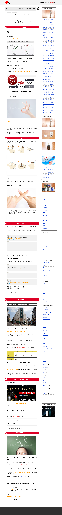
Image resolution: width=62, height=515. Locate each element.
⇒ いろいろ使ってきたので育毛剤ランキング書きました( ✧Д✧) (17, 485)
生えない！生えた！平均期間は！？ (48, 40)
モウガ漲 (44, 218)
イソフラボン (45, 354)
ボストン (44, 236)
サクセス (44, 225)
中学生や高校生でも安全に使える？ (48, 79)
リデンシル (44, 336)
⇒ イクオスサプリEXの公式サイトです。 (48, 134)
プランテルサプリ (45, 244)
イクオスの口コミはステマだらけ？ (48, 45)
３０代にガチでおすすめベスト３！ (48, 174)
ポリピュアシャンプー (46, 273)
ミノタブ (44, 291)
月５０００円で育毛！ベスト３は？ (48, 169)
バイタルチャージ (45, 228)
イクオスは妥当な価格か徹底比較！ (48, 66)
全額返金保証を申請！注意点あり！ (48, 71)
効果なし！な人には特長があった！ (48, 37)
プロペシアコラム (45, 385)
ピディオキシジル (45, 335)
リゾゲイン (44, 223)
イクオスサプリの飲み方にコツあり (48, 50)
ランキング (44, 361)
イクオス (44, 362)
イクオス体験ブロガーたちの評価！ (48, 42)
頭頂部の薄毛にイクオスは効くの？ (48, 29)
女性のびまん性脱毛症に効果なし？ (48, 81)
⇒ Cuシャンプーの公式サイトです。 (48, 146)
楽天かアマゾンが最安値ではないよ (48, 61)
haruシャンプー (45, 267)
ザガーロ (44, 286)
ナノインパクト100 (46, 213)
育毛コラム (44, 390)
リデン (44, 212)
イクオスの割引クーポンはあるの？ (48, 68)
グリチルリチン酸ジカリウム (47, 348)
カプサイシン (45, 338)
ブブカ (44, 369)
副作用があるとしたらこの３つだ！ (48, 74)
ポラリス (44, 293)
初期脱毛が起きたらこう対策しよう (48, 86)
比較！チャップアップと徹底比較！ (48, 99)
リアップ (44, 283)
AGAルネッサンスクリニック (47, 320)
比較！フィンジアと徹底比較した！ (48, 105)
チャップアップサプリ (46, 238)
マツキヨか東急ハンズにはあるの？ (48, 60)
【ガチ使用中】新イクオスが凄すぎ (48, 19)
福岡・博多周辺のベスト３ (47, 312)
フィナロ (44, 296)
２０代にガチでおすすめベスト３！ (48, 172)
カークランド (45, 294)
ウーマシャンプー (45, 265)
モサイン (44, 249)
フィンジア (44, 196)
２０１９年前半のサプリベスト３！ (48, 167)
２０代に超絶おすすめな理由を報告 (48, 92)
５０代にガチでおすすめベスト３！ (48, 177)
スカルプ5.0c (45, 207)
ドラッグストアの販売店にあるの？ (48, 58)
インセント (44, 226)
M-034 (44, 328)
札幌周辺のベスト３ (46, 314)
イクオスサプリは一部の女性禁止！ (48, 84)
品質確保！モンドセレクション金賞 (48, 89)
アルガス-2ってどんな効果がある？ (48, 22)
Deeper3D (44, 205)
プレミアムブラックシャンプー (47, 270)
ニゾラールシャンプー (46, 275)
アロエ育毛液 (45, 215)
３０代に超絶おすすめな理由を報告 (48, 94)
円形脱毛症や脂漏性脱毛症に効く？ (48, 32)
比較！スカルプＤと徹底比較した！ (48, 112)
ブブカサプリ (45, 246)
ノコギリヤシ (45, 330)
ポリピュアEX (45, 197)
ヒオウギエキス (45, 341)
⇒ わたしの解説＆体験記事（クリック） (48, 151)
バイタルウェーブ (45, 210)
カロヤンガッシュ (45, 220)
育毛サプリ (44, 377)
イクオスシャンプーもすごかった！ (48, 53)
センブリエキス (45, 346)
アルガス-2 (44, 327)
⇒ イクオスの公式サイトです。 (48, 122)
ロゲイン (44, 288)
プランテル (44, 199)
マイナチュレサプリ (46, 252)
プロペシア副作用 (45, 383)
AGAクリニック (45, 393)
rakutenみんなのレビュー (11, 239)
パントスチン (45, 299)
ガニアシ (44, 351)
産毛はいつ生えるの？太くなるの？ (48, 35)
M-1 (43, 202)
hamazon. (10, 283)
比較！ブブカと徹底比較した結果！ (48, 102)
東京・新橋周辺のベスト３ (47, 307)
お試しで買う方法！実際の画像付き (48, 55)
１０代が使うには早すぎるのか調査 (48, 91)
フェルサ (44, 241)
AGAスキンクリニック (46, 319)
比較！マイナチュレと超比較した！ (48, 110)
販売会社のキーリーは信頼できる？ (48, 27)
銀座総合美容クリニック (46, 317)
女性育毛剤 (44, 382)
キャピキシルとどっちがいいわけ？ (48, 24)
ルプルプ (44, 204)
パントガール (45, 301)
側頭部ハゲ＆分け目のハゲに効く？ (48, 34)
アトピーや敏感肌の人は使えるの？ (48, 76)
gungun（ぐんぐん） (46, 239)
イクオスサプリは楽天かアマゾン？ (48, 63)
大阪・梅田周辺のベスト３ (47, 309)
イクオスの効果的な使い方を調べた (48, 48)
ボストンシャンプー (46, 272)
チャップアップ (45, 194)
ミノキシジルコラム (46, 388)
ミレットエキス (45, 343)
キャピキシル (45, 333)
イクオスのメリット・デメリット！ (48, 47)
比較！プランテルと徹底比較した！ (48, 104)
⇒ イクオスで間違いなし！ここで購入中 (48, 416)
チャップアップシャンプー (23, 476)
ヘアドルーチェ (45, 254)
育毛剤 (44, 375)
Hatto (43, 251)
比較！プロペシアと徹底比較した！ (48, 107)
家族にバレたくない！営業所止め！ (48, 73)
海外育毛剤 (44, 380)
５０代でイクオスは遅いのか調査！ (48, 97)
